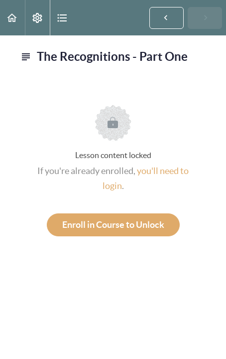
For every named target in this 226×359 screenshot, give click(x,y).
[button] (12, 17)
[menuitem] (37, 17)
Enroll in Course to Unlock (113, 224)
